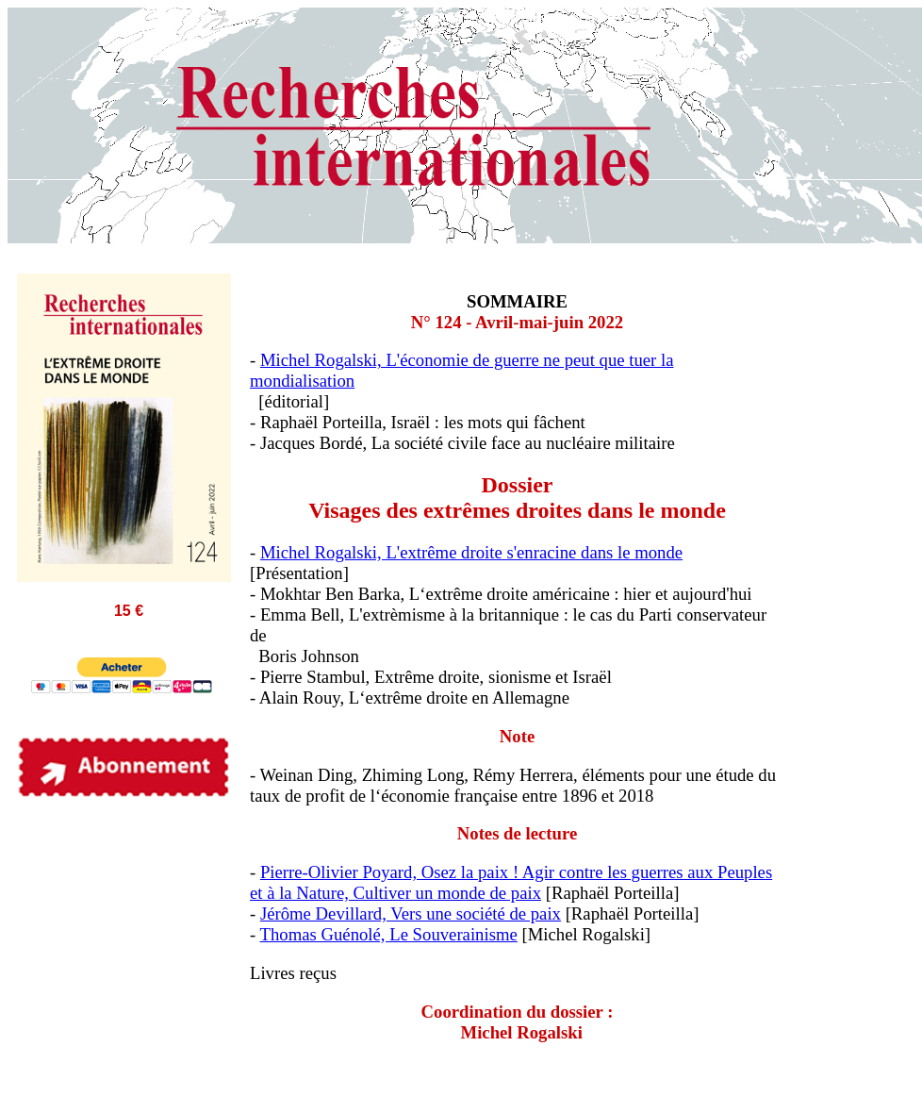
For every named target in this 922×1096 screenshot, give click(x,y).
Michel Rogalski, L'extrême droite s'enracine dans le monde (471, 552)
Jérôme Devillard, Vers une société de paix (410, 913)
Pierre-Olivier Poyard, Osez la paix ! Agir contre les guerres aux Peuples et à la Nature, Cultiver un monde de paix (511, 882)
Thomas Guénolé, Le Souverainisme (389, 934)
